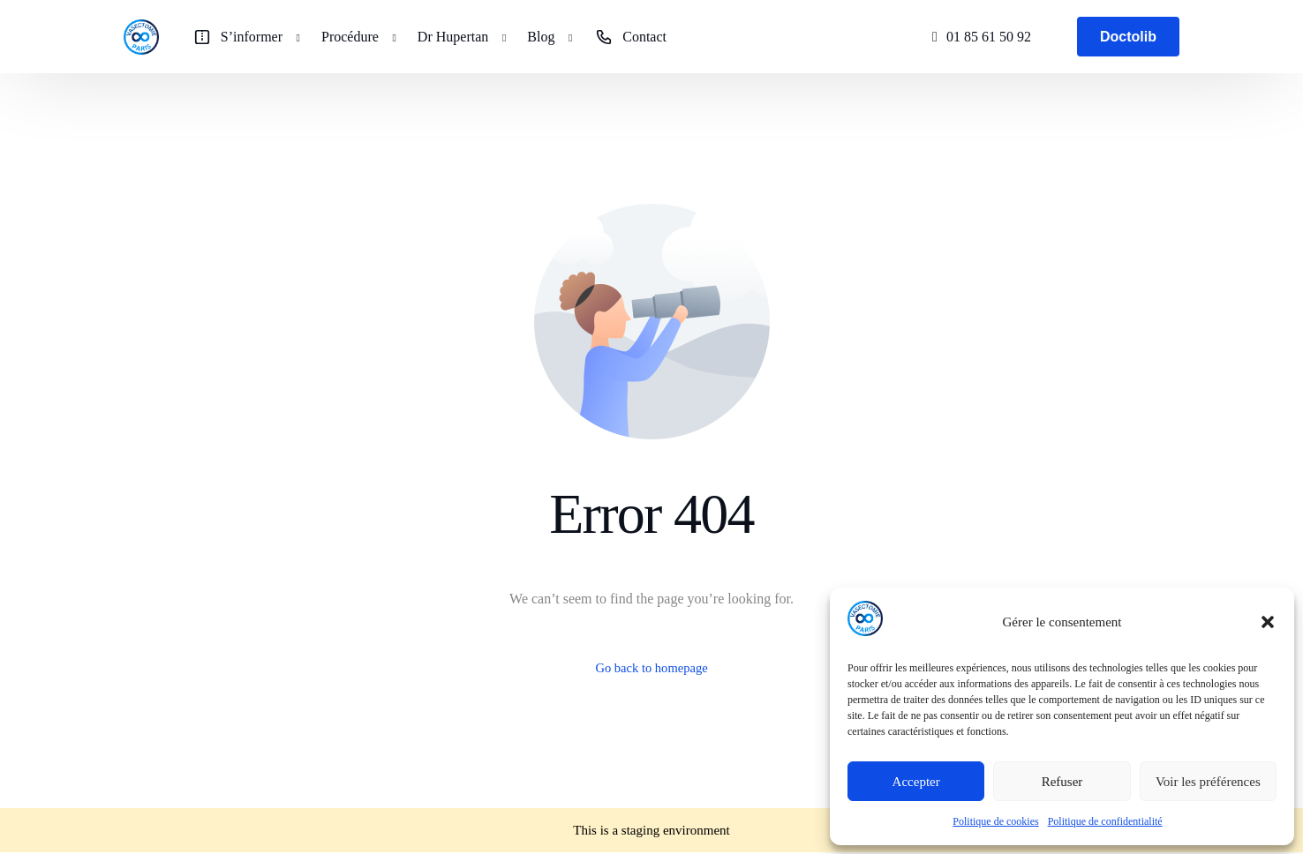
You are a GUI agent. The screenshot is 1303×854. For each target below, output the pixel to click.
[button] (1268, 622)
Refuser (1062, 782)
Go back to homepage (651, 669)
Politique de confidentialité (1105, 821)
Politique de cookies (995, 821)
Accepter (916, 782)
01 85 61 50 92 (988, 36)
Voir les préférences (1208, 782)
